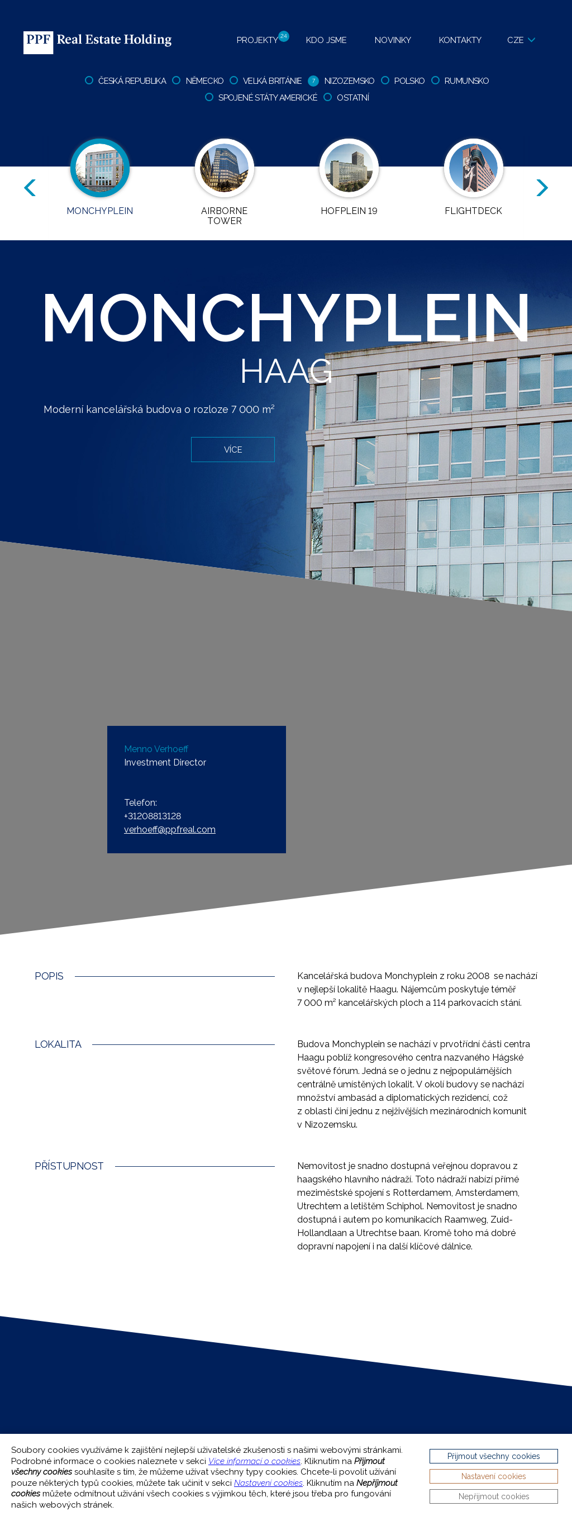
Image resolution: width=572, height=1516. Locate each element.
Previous (28, 188)
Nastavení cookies (268, 1483)
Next (543, 188)
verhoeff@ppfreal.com (170, 829)
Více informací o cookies (254, 1461)
